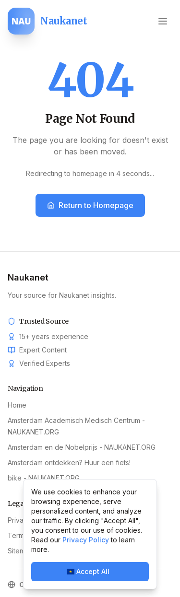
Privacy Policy (85, 540)
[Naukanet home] (47, 21)
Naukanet (28, 277)
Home (17, 405)
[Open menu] (162, 21)
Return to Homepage (90, 205)
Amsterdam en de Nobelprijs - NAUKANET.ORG (82, 447)
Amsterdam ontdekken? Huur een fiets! (69, 462)
